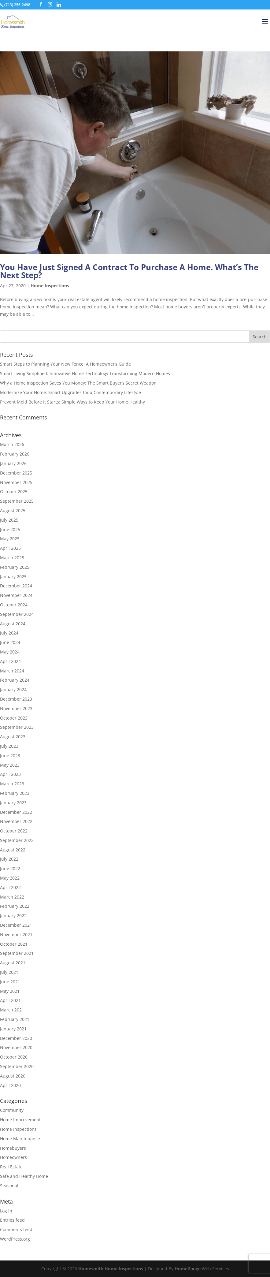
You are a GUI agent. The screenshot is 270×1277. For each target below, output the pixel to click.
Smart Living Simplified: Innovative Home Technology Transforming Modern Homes (85, 373)
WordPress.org (15, 1239)
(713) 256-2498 (17, 4)
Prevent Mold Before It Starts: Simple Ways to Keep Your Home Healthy (72, 402)
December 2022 (16, 812)
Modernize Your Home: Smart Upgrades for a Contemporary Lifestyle (70, 392)
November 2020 (16, 1047)
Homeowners (13, 1157)
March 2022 (12, 897)
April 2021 (10, 1000)
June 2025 (10, 529)
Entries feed (12, 1220)
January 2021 (13, 1029)
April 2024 (10, 661)
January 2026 (13, 463)
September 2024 (17, 614)
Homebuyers (13, 1148)
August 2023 (12, 736)
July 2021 (9, 972)
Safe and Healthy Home (24, 1176)
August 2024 (12, 624)
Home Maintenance (20, 1138)
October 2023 (14, 718)
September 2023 (17, 727)
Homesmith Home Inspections (110, 1268)
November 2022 (16, 821)
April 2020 (10, 1085)
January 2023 (13, 803)
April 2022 (10, 887)
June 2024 (10, 642)
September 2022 (17, 840)
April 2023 (10, 774)
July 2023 (9, 746)
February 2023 (14, 793)
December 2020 (16, 1038)
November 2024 (16, 595)
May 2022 (10, 878)
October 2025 (14, 491)
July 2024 (9, 633)
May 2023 (10, 765)
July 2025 (9, 520)
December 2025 (16, 473)
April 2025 (10, 548)
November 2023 (16, 708)
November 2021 (16, 934)
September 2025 (17, 501)
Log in (6, 1211)
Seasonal (9, 1186)
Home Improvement (20, 1119)
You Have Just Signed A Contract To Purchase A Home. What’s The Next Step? (129, 271)
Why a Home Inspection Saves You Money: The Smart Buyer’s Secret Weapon (78, 383)
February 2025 (14, 567)
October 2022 (14, 831)
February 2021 (14, 1019)
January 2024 (13, 689)
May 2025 (10, 539)
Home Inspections (50, 286)
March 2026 (12, 444)
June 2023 (10, 755)
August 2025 (12, 510)
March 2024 (12, 671)
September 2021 (17, 953)
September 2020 (17, 1066)
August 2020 (12, 1076)
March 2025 (12, 557)
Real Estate (11, 1167)
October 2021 (14, 944)
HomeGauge (188, 1268)
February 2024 (14, 680)
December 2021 (16, 925)
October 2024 (14, 605)
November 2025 (16, 482)
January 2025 (13, 576)
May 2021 (10, 991)
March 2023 (12, 784)
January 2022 (13, 915)
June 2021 (10, 982)
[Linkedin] (59, 4)
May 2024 (10, 652)
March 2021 (12, 1010)
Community (12, 1110)
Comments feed (16, 1229)
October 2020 (14, 1057)
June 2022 (10, 868)
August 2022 (12, 850)
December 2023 (16, 699)
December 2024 (16, 586)
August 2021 (12, 963)
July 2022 (9, 859)
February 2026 (14, 454)
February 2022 (14, 906)
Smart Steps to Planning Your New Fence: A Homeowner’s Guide (65, 364)
